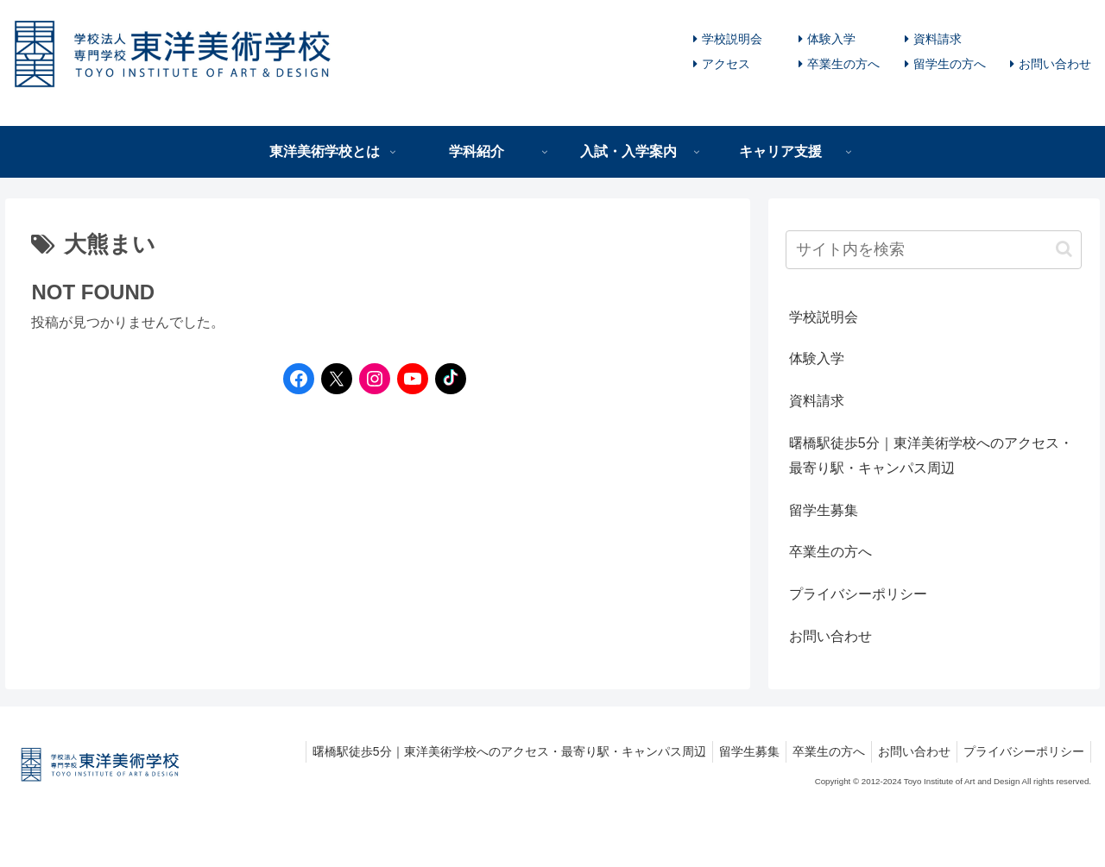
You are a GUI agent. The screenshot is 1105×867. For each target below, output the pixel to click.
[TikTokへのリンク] (446, 378)
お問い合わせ (1055, 64)
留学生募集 (823, 510)
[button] (1064, 249)
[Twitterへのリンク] (336, 378)
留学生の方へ (949, 64)
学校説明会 (732, 39)
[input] (934, 249)
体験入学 (831, 39)
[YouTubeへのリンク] (408, 378)
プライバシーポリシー (858, 594)
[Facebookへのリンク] (294, 378)
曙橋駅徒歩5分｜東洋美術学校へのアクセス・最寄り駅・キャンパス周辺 (931, 455)
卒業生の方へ (843, 64)
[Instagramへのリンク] (370, 378)
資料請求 (937, 39)
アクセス (726, 64)
